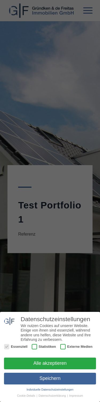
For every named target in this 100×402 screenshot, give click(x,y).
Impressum (76, 395)
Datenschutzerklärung (53, 395)
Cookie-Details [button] (26, 395)
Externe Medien (76, 346)
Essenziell (15, 346)
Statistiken (44, 346)
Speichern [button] (50, 378)
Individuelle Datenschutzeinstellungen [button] (50, 389)
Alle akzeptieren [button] (50, 363)
